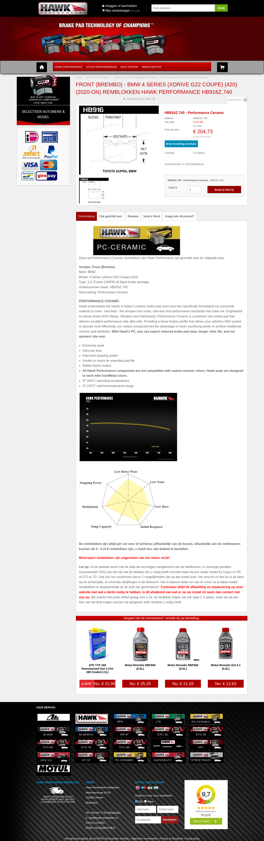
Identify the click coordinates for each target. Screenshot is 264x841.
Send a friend (151, 216)
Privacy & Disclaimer (171, 838)
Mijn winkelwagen (116, 10)
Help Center (129, 66)
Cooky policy (192, 838)
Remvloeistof (151, 66)
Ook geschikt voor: (111, 216)
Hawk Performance (68, 66)
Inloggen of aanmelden (121, 5)
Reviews (133, 216)
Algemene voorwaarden (144, 838)
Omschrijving (86, 216)
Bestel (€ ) (224, 189)
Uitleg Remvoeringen (101, 66)
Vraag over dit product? (179, 216)
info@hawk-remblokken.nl (103, 817)
